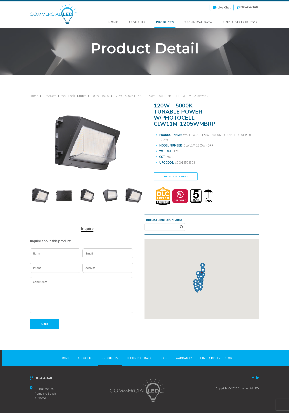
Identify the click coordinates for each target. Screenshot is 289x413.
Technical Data (198, 22)
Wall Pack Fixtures (73, 96)
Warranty (184, 358)
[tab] (87, 228)
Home (113, 22)
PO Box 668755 (43, 393)
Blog (164, 358)
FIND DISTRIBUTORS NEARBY (163, 219)
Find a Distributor (240, 22)
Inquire (87, 228)
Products (165, 22)
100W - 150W (100, 96)
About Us (137, 22)
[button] (203, 271)
